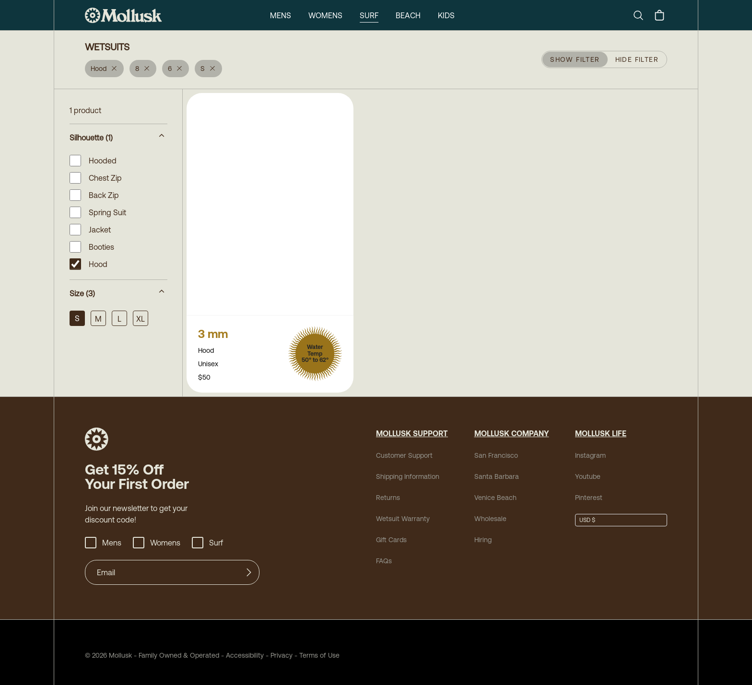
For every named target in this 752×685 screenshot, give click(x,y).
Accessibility (228, 649)
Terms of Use (298, 649)
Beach (408, 15)
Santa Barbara (492, 470)
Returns (386, 491)
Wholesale (487, 512)
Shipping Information (405, 470)
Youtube (586, 470)
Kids (447, 15)
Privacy (264, 649)
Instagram (588, 449)
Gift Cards (390, 533)
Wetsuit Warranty (399, 512)
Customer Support (400, 449)
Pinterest (587, 491)
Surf (368, 15)
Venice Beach (491, 491)
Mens (279, 15)
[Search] (642, 15)
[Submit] (249, 566)
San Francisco (492, 449)
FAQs (383, 554)
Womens (324, 15)
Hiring (482, 533)
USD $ (587, 514)
